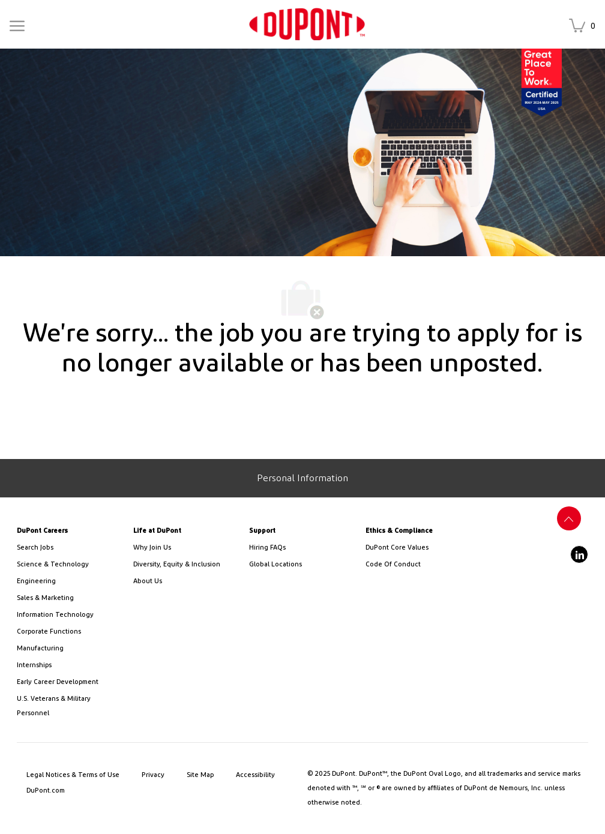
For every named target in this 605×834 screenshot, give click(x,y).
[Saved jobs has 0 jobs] (584, 26)
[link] (307, 24)
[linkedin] (579, 554)
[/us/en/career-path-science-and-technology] (70, 564)
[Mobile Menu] (17, 23)
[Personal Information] (302, 478)
